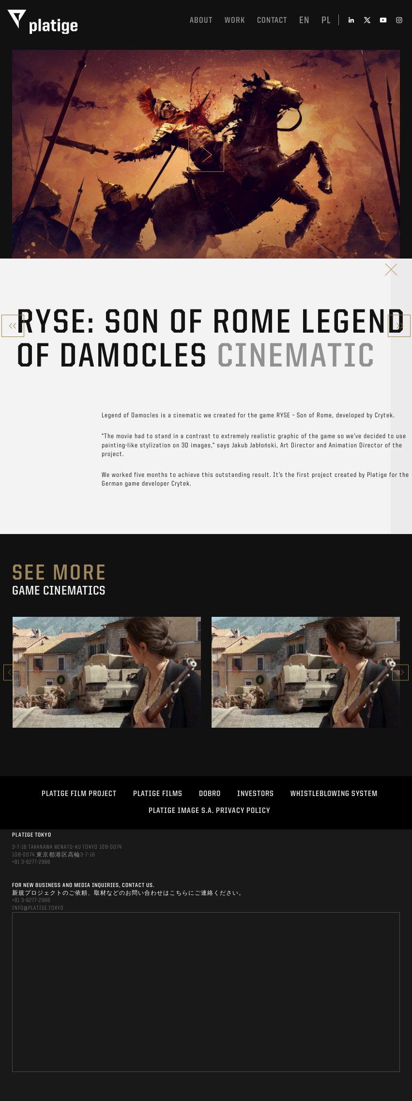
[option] (107, 672)
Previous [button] (11, 672)
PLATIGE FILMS (158, 794)
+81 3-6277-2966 (31, 862)
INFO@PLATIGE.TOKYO (38, 908)
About (201, 20)
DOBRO (210, 794)
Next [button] (400, 672)
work (235, 20)
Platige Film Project (79, 794)
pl (326, 21)
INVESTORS (255, 794)
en (304, 21)
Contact (272, 20)
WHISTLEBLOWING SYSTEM (334, 794)
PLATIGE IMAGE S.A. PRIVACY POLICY (209, 811)
